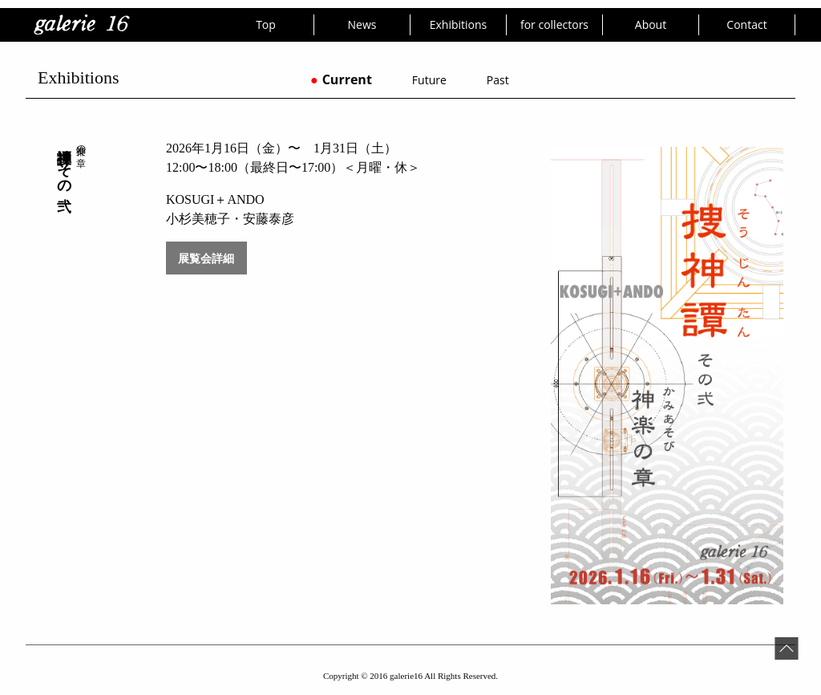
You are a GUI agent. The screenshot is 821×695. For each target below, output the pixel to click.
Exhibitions (458, 24)
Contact (746, 24)
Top (266, 24)
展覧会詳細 (206, 258)
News (362, 24)
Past (498, 79)
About (650, 24)
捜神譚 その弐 (64, 163)
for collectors (554, 24)
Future (429, 79)
